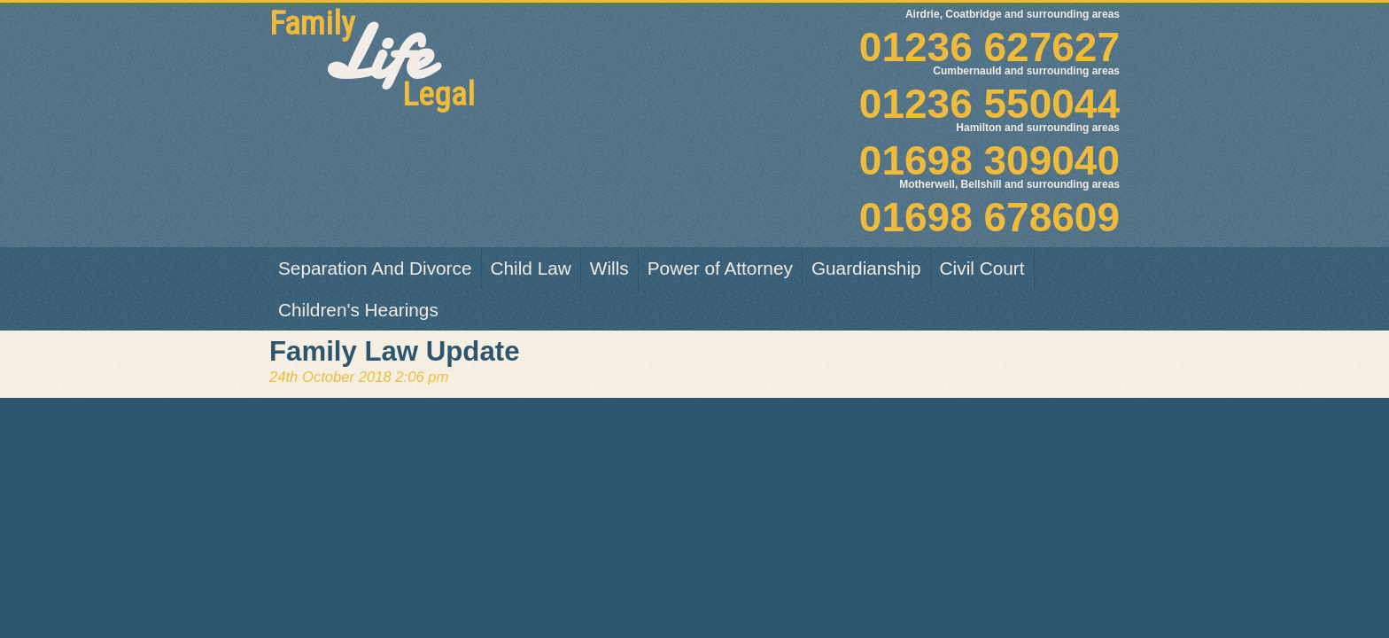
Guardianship (866, 268)
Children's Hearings (358, 310)
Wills (609, 268)
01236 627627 (873, 31)
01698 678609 (873, 201)
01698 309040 (873, 144)
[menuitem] (375, 268)
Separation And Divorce (375, 268)
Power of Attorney (720, 268)
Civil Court (982, 268)
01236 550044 (873, 87)
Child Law (531, 268)
